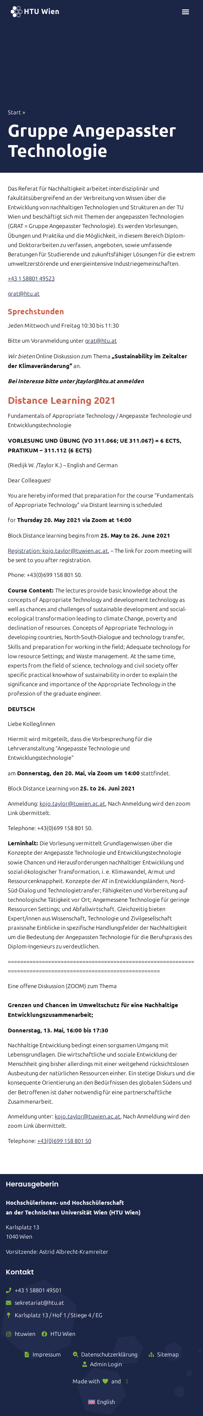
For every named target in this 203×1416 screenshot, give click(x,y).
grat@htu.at (24, 293)
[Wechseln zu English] (101, 1402)
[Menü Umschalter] (185, 12)
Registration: (25, 550)
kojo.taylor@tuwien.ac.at (75, 550)
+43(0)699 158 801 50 (64, 1140)
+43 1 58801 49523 (31, 278)
